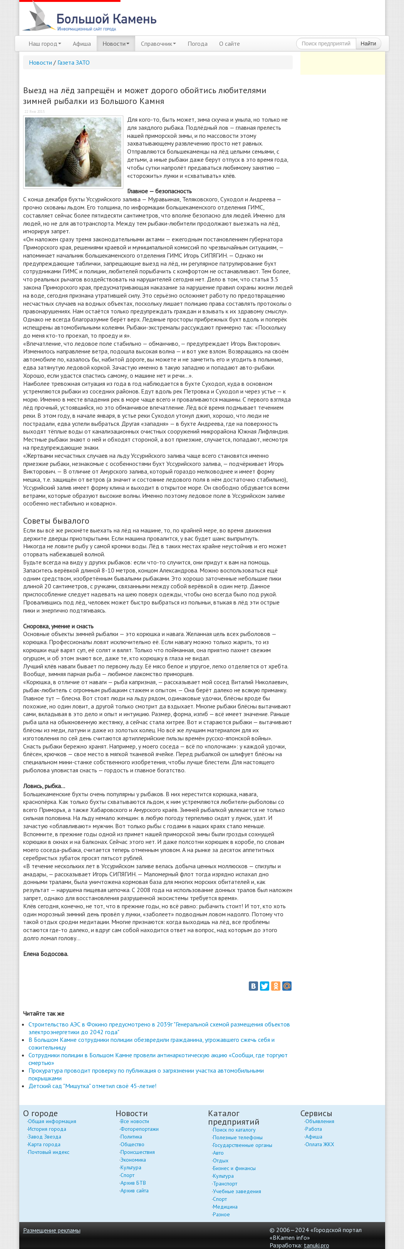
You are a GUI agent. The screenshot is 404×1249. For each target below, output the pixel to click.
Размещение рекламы (51, 1230)
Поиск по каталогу (234, 1129)
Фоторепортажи (140, 1128)
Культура (131, 1167)
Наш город (44, 43)
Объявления (319, 1121)
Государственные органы (242, 1145)
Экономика (133, 1159)
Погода (198, 43)
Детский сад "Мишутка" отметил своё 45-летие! (92, 1086)
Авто (218, 1152)
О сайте (229, 43)
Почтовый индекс (48, 1152)
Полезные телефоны (238, 1137)
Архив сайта (135, 1190)
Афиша (82, 43)
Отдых (220, 1160)
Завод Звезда (44, 1136)
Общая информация (52, 1121)
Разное (221, 1214)
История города (47, 1128)
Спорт (127, 1175)
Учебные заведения (237, 1191)
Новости (115, 43)
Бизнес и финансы (234, 1168)
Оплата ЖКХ (319, 1144)
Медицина (225, 1206)
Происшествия (138, 1152)
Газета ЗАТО (73, 62)
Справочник (158, 43)
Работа (313, 1128)
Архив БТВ (133, 1182)
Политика (131, 1136)
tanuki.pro (316, 1245)
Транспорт (225, 1183)
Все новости (135, 1121)
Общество (132, 1144)
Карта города (44, 1144)
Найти (368, 43)
